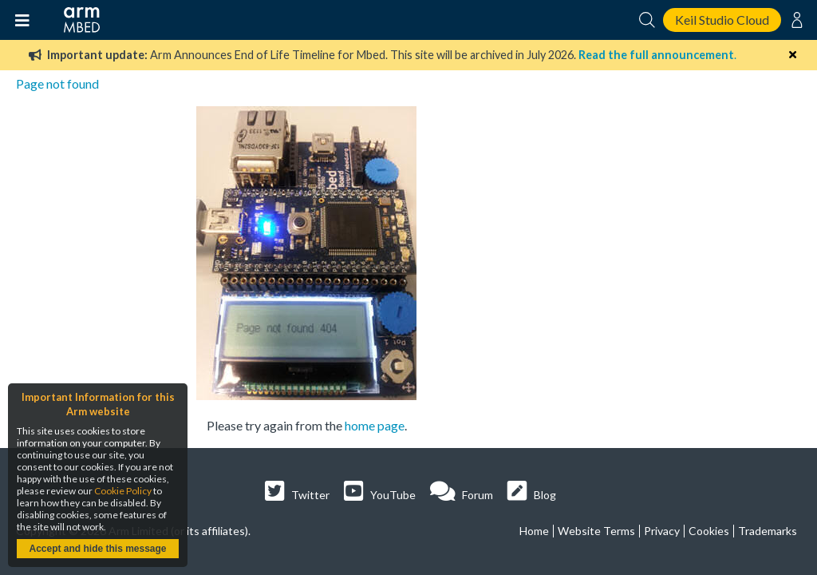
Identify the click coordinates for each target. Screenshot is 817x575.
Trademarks (767, 530)
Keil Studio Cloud (722, 19)
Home (534, 530)
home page (375, 425)
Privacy (662, 530)
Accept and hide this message (97, 548)
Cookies (709, 530)
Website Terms (596, 530)
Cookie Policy (123, 491)
